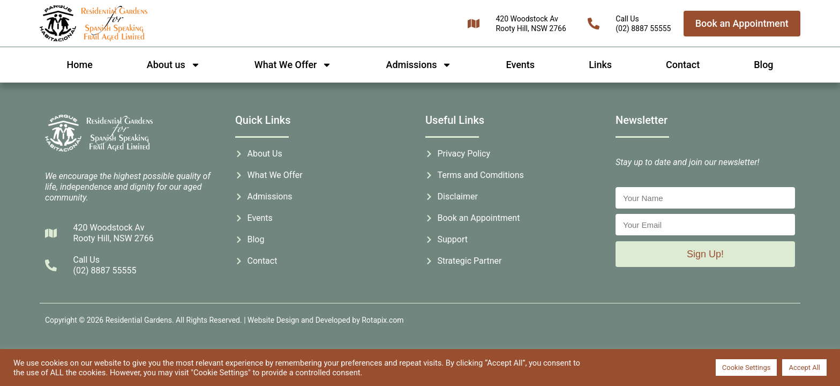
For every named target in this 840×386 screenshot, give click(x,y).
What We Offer (293, 65)
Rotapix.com (382, 320)
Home (80, 64)
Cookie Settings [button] (746, 367)
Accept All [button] (804, 367)
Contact (683, 64)
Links (600, 64)
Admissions (419, 65)
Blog (763, 64)
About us (173, 65)
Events (520, 64)
